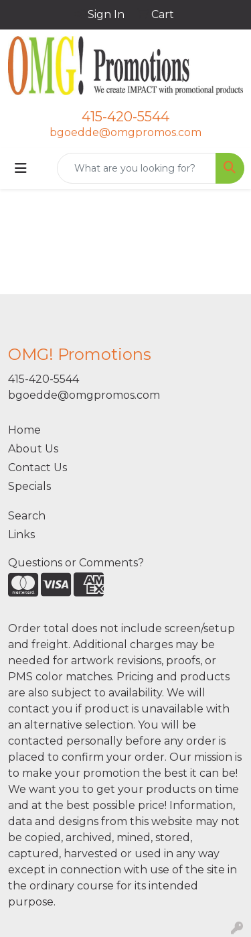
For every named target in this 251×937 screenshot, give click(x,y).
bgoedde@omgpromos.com (125, 132)
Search (27, 515)
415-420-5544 (125, 117)
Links (21, 534)
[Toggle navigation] (21, 168)
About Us (33, 448)
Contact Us (37, 467)
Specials (29, 486)
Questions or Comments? (76, 562)
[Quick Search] (136, 168)
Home (24, 430)
